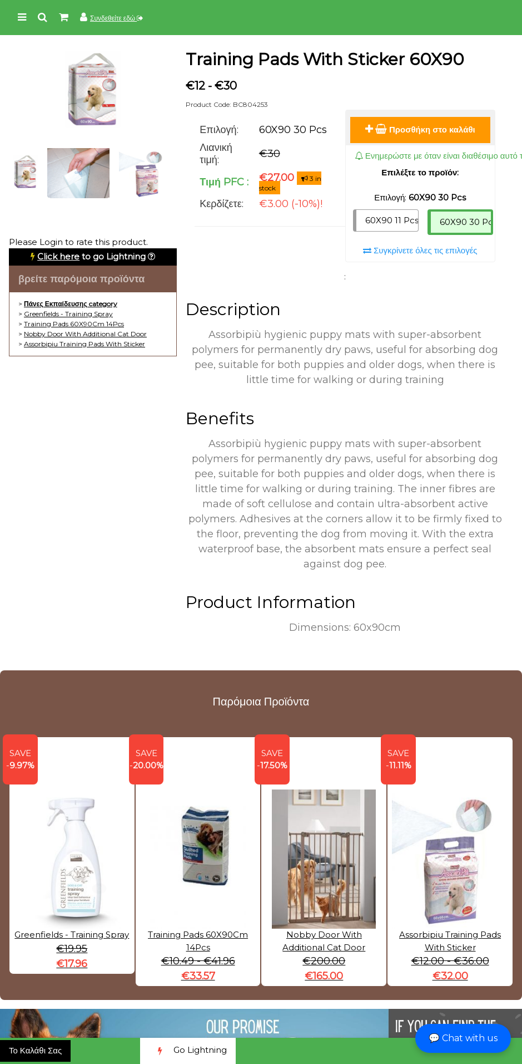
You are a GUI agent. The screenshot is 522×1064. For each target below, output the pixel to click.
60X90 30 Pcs (466, 222)
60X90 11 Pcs (392, 220)
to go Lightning (91, 256)
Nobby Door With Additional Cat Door (85, 334)
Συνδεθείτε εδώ (116, 18)
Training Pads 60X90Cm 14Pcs (74, 324)
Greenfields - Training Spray (68, 314)
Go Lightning (188, 1051)
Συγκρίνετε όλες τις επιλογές (420, 250)
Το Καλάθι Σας (35, 1050)
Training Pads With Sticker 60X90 (325, 59)
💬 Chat (463, 1038)
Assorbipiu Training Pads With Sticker (84, 344)
